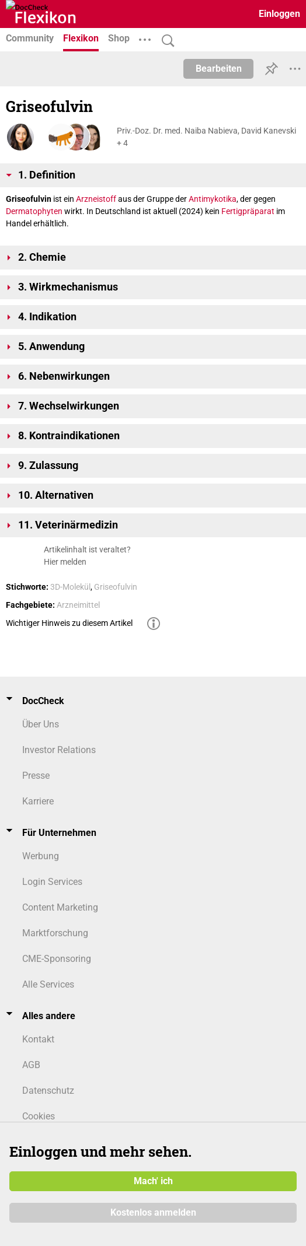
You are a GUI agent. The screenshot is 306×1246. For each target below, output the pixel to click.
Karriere (38, 801)
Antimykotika (213, 199)
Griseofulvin (115, 587)
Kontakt (38, 1039)
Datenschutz (48, 1090)
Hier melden (65, 561)
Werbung (40, 856)
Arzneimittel (78, 605)
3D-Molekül (70, 587)
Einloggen (279, 13)
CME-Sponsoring (56, 958)
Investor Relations (59, 749)
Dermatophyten (34, 211)
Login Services (52, 881)
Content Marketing (60, 907)
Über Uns (40, 724)
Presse (36, 775)
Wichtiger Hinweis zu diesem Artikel (69, 623)
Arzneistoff (96, 199)
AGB (31, 1064)
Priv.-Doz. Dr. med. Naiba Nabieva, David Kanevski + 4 (206, 137)
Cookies (38, 1116)
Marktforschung (55, 933)
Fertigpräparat (247, 211)
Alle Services (48, 984)
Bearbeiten (219, 68)
